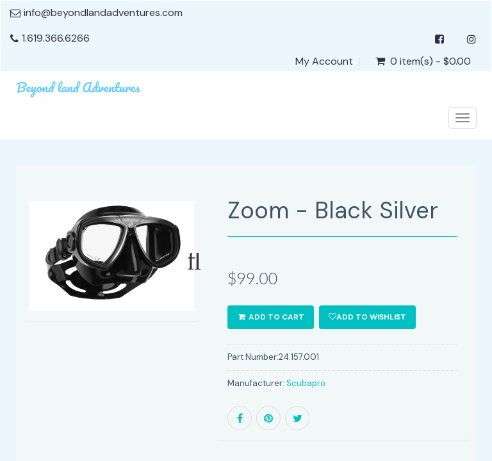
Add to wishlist (367, 317)
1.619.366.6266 (56, 38)
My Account (324, 61)
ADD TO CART (270, 317)
